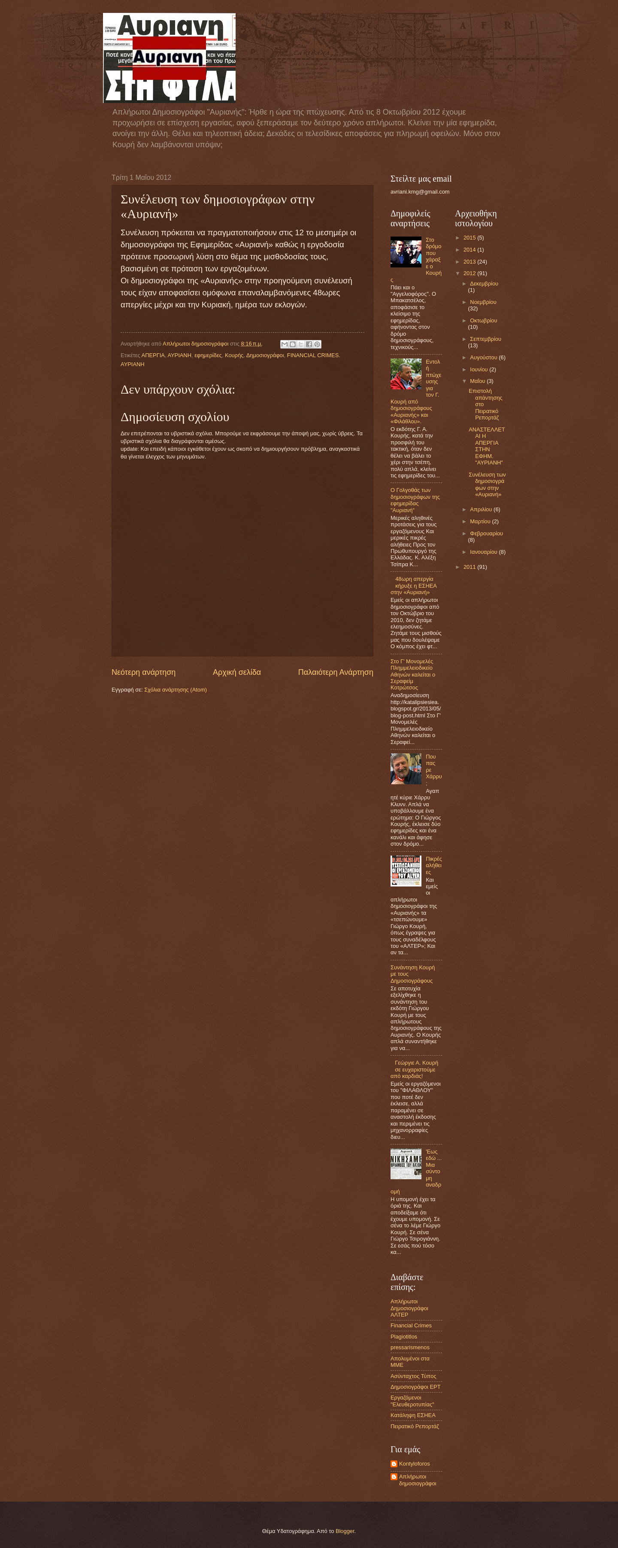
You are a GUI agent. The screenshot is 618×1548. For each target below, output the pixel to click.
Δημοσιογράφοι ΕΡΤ (416, 1387)
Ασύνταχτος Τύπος (413, 1376)
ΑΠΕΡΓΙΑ (153, 355)
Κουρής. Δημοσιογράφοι (254, 355)
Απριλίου (482, 509)
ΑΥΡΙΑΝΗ (179, 355)
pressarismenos (410, 1347)
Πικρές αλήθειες (434, 865)
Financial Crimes (411, 1325)
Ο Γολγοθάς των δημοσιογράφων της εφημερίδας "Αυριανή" (415, 500)
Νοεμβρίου (483, 302)
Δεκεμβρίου (484, 283)
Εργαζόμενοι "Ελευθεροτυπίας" (412, 1400)
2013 (470, 261)
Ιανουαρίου (484, 552)
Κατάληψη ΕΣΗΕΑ (413, 1415)
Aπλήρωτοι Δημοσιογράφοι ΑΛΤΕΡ (409, 1308)
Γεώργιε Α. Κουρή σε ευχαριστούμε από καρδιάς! (414, 1069)
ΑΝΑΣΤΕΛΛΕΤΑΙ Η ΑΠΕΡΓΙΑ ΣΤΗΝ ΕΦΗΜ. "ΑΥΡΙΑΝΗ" (487, 446)
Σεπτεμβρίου (485, 339)
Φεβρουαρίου (486, 533)
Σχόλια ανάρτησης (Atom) (175, 689)
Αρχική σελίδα (237, 672)
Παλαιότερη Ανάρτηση (335, 672)
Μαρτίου (481, 521)
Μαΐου (478, 381)
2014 (470, 249)
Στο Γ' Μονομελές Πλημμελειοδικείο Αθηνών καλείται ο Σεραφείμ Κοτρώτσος (413, 674)
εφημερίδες (208, 355)
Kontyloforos (414, 1463)
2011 (470, 567)
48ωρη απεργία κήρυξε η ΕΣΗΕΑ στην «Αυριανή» (413, 585)
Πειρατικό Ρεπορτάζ (415, 1426)
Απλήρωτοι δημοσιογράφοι (417, 1479)
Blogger (345, 1531)
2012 (470, 273)
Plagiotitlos (404, 1336)
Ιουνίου (479, 369)
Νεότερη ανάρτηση (144, 672)
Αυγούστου (484, 357)
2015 (470, 237)
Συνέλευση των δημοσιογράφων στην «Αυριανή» (487, 484)
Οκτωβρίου (483, 320)
